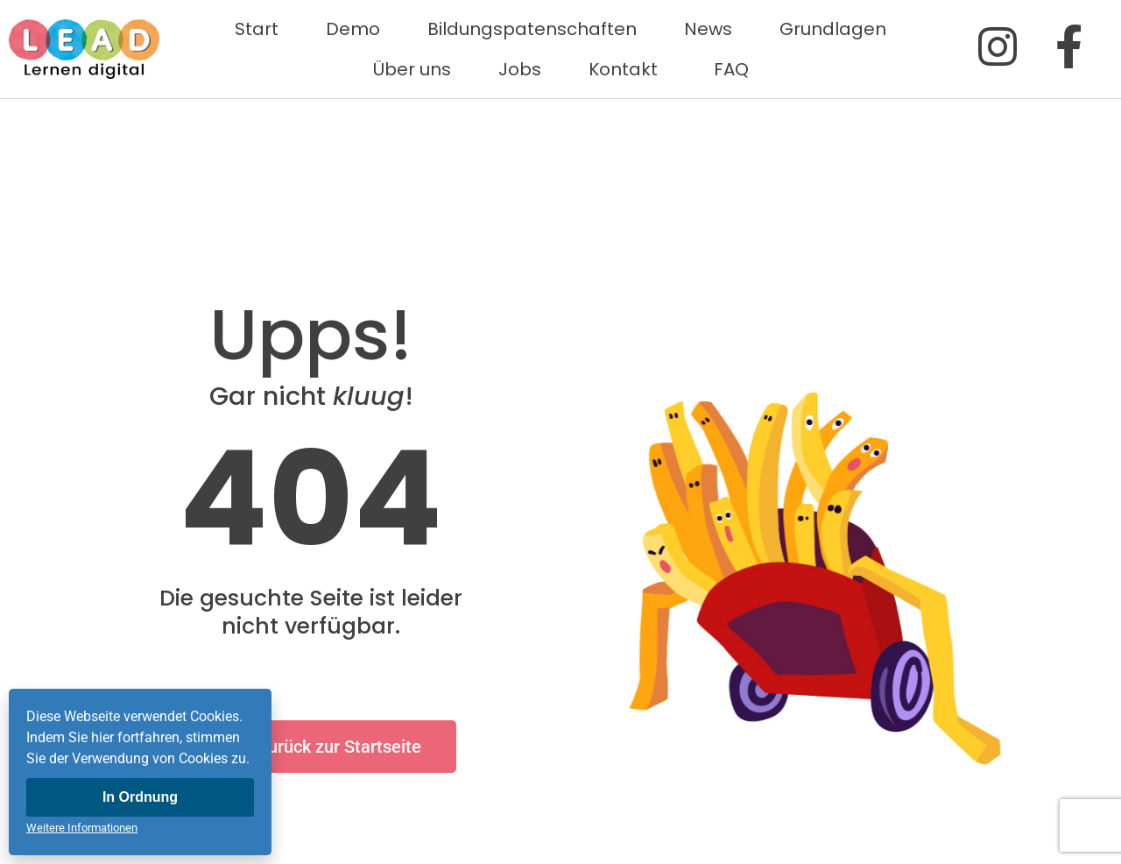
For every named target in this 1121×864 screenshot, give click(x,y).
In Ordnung (140, 797)
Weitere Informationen (81, 827)
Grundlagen (832, 29)
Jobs (519, 69)
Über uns (412, 69)
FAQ (731, 69)
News (708, 29)
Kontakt (627, 69)
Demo (353, 29)
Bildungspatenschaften (532, 29)
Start (256, 29)
